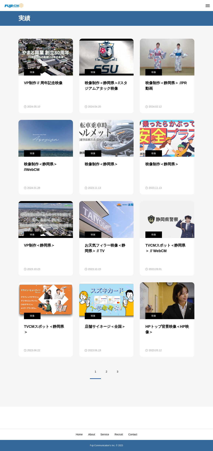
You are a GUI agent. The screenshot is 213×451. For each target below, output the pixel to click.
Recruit (119, 434)
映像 (32, 72)
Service (104, 434)
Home (79, 434)
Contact (132, 434)
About (91, 434)
